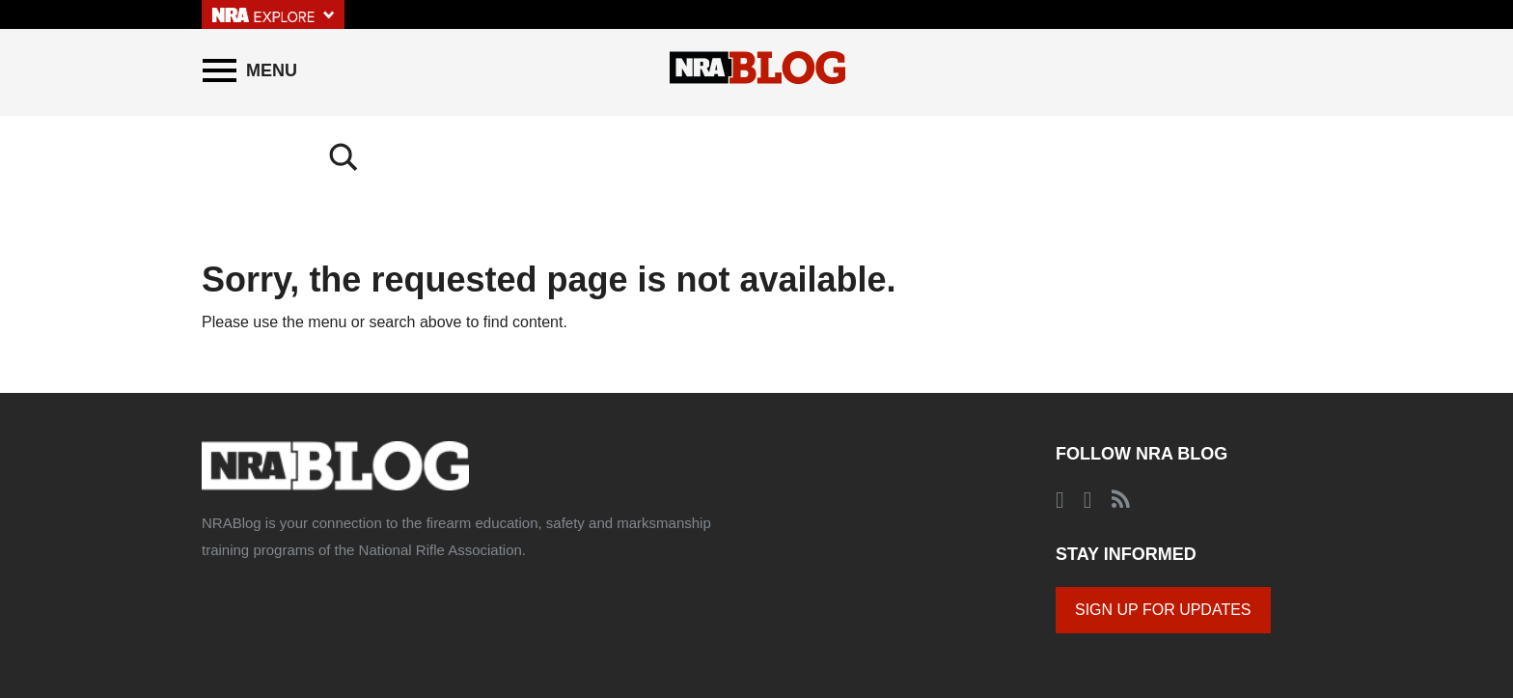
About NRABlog (329, 617)
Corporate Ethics (636, 617)
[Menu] (250, 70)
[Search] (1292, 70)
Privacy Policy (537, 617)
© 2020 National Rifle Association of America (809, 617)
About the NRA (237, 617)
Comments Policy (436, 617)
